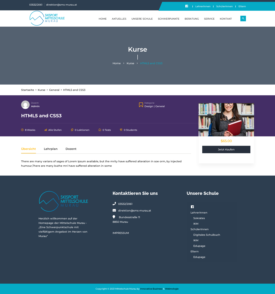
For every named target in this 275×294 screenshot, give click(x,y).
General (160, 106)
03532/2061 (35, 4)
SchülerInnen (224, 6)
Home (103, 18)
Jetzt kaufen (226, 149)
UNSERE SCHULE (142, 18)
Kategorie (149, 103)
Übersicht (28, 149)
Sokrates (199, 218)
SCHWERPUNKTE (168, 18)
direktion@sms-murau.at (61, 4)
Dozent (35, 103)
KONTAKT (226, 18)
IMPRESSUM (121, 233)
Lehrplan (51, 149)
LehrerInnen (201, 6)
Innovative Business (151, 288)
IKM (195, 223)
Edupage (199, 246)
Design (148, 106)
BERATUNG (192, 18)
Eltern (242, 6)
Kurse (130, 63)
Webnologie (172, 288)
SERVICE (209, 18)
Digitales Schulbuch (206, 234)
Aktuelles (119, 18)
